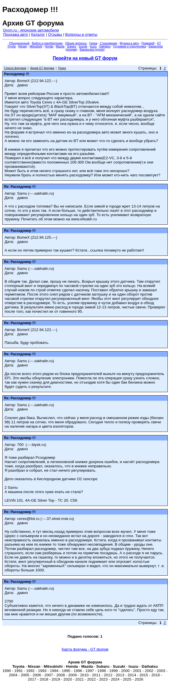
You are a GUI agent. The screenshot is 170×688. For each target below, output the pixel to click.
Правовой (147, 43)
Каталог (38, 34)
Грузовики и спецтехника (129, 46)
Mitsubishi (35, 46)
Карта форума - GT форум (85, 649)
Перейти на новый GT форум (85, 58)
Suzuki (83, 46)
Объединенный (19, 43)
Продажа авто (15, 34)
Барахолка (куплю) (92, 49)
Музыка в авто (129, 43)
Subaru (71, 46)
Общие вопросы (76, 43)
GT (159, 43)
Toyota (11, 46)
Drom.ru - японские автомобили (31, 30)
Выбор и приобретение (47, 43)
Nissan (22, 46)
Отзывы (55, 34)
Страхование (108, 43)
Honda (49, 46)
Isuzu (93, 46)
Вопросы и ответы (81, 34)
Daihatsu (104, 46)
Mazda (60, 46)
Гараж (93, 43)
